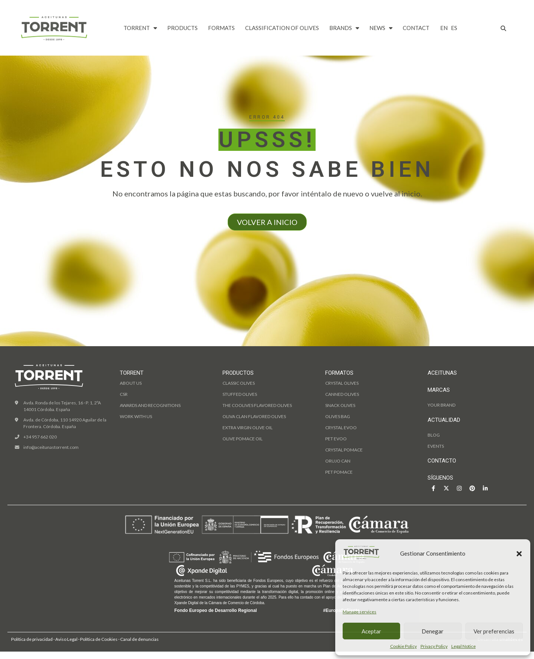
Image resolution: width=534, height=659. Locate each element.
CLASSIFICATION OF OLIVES (282, 27)
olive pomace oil (242, 438)
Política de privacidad (32, 639)
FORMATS (221, 27)
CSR (124, 394)
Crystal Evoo (341, 427)
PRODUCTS (182, 27)
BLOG (434, 435)
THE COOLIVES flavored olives (257, 405)
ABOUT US (131, 383)
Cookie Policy (403, 646)
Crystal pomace (344, 450)
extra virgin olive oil (247, 427)
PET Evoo (336, 438)
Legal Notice (463, 646)
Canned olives (342, 394)
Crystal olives (342, 383)
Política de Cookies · (100, 639)
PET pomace (339, 472)
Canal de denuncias (139, 639)
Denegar (433, 631)
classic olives (238, 383)
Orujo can (337, 461)
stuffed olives (239, 394)
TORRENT (140, 27)
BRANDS (344, 27)
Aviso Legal (66, 639)
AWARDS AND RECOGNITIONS (150, 405)
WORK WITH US (136, 416)
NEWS (380, 27)
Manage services (359, 612)
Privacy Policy (434, 646)
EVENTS (436, 446)
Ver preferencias (494, 631)
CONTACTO (442, 460)
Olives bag (337, 416)
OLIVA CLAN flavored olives (254, 416)
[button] (519, 553)
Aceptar (371, 631)
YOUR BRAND (441, 405)
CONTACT (416, 27)
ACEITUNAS (442, 373)
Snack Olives (340, 405)
